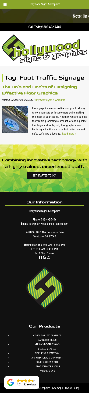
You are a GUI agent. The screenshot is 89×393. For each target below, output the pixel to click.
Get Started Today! (44, 175)
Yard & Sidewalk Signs (47, 344)
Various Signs (47, 370)
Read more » (69, 133)
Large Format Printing (47, 366)
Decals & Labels (47, 348)
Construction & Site (47, 362)
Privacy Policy (71, 388)
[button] (21, 382)
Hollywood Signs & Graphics (44, 4)
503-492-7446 (48, 219)
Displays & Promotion (47, 353)
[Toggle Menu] (5, 4)
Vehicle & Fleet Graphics (47, 335)
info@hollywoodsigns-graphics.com (48, 223)
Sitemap (57, 388)
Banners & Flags (47, 339)
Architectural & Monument (47, 357)
